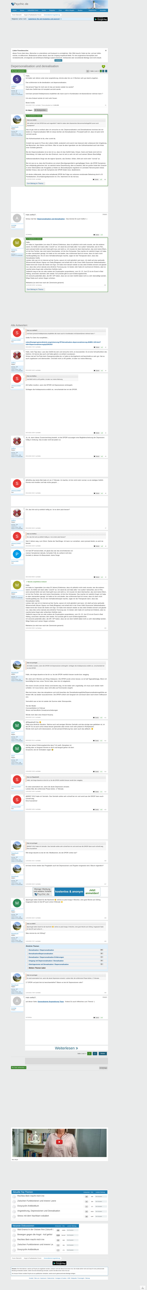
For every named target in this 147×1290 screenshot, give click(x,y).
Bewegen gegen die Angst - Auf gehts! (34, 1234)
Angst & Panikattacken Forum (32, 1258)
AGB (68, 1278)
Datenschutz (50, 1278)
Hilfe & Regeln (69, 10)
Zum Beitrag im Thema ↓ (35, 183)
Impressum (43, 1278)
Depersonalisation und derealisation (35, 66)
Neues (22, 10)
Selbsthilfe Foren (33, 10)
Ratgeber (52, 10)
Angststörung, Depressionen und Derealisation (38, 1211)
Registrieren (92, 10)
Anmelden (103, 10)
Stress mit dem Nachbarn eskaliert (33, 1216)
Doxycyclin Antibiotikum (28, 1206)
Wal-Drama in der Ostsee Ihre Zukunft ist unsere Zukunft (43, 1229)
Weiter (102, 1053)
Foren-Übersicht (16, 1258)
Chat (60, 10)
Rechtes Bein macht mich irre (30, 1196)
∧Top (143, 1288)
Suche (44, 10)
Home (14, 10)
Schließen (58, 60)
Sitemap (87, 1278)
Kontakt (31, 1278)
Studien (80, 10)
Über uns (36, 1278)
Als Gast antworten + (19, 71)
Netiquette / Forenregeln (77, 1278)
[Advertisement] (66, 645)
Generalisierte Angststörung (52, 1258)
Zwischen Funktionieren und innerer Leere (36, 1201)
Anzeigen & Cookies (60, 1278)
